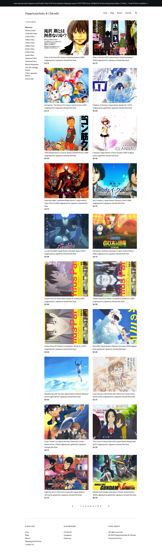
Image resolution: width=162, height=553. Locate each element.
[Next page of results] (108, 506)
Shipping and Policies (33, 541)
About (119, 13)
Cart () (128, 13)
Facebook (68, 532)
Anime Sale (29, 79)
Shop (105, 13)
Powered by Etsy (115, 538)
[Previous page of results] (72, 506)
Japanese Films (31, 58)
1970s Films (30, 36)
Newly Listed (30, 30)
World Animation (31, 64)
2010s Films (30, 49)
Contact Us (29, 544)
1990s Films (30, 43)
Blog (112, 13)
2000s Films (30, 46)
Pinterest (67, 538)
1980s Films (30, 40)
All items (28, 27)
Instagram (68, 535)
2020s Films (30, 52)
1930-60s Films (31, 33)
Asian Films (29, 55)
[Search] (136, 13)
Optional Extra (31, 61)
